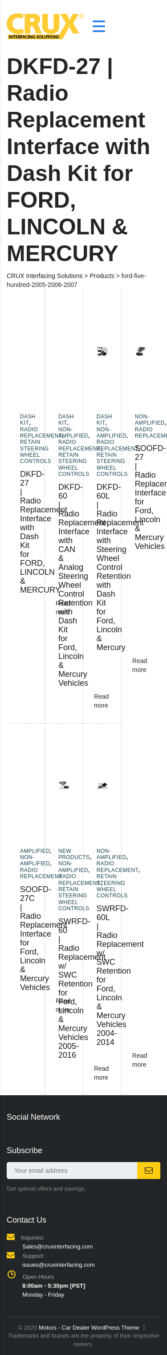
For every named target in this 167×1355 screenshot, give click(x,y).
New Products (74, 854)
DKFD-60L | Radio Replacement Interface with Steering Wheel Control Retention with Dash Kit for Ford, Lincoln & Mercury (120, 567)
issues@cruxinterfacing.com (58, 1264)
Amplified (35, 851)
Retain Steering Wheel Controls (35, 451)
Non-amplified (73, 432)
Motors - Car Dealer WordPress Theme (89, 1327)
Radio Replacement (41, 432)
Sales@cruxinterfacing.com (57, 1246)
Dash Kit (28, 419)
